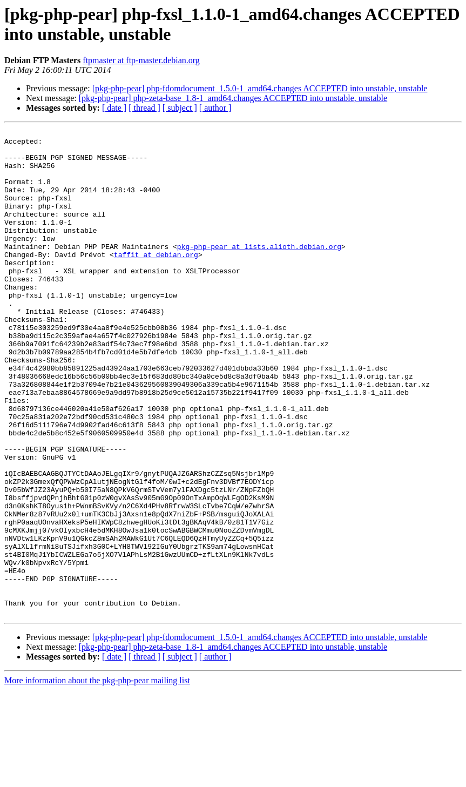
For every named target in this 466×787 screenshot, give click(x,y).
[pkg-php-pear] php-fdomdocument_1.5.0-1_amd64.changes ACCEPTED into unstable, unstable (260, 88)
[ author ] (215, 107)
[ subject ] (180, 107)
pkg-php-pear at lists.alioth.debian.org (259, 270)
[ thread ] (144, 107)
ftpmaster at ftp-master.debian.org (141, 60)
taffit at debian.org (156, 280)
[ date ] (114, 107)
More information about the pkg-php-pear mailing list (97, 777)
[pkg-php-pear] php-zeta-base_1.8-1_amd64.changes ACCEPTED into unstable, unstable (233, 98)
